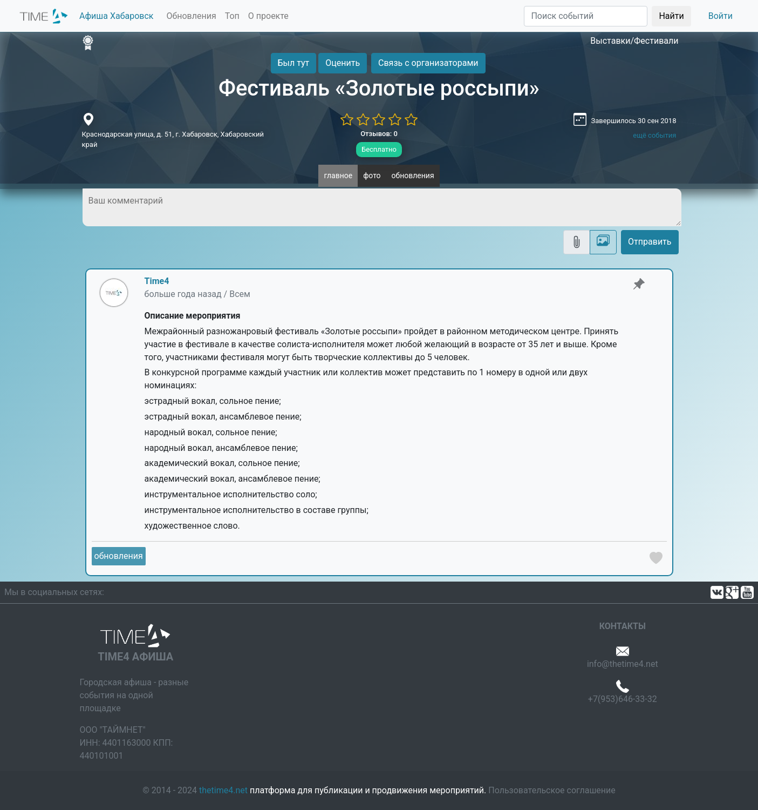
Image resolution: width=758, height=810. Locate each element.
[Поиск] (585, 16)
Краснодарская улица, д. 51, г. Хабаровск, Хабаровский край (173, 139)
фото (371, 175)
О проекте (268, 16)
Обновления (191, 16)
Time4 (157, 281)
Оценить (342, 63)
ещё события (654, 135)
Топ (232, 16)
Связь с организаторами (428, 63)
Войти (720, 16)
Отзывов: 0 (379, 134)
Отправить (649, 242)
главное (338, 175)
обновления (413, 175)
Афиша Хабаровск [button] (116, 16)
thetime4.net (223, 790)
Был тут (294, 63)
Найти (671, 16)
